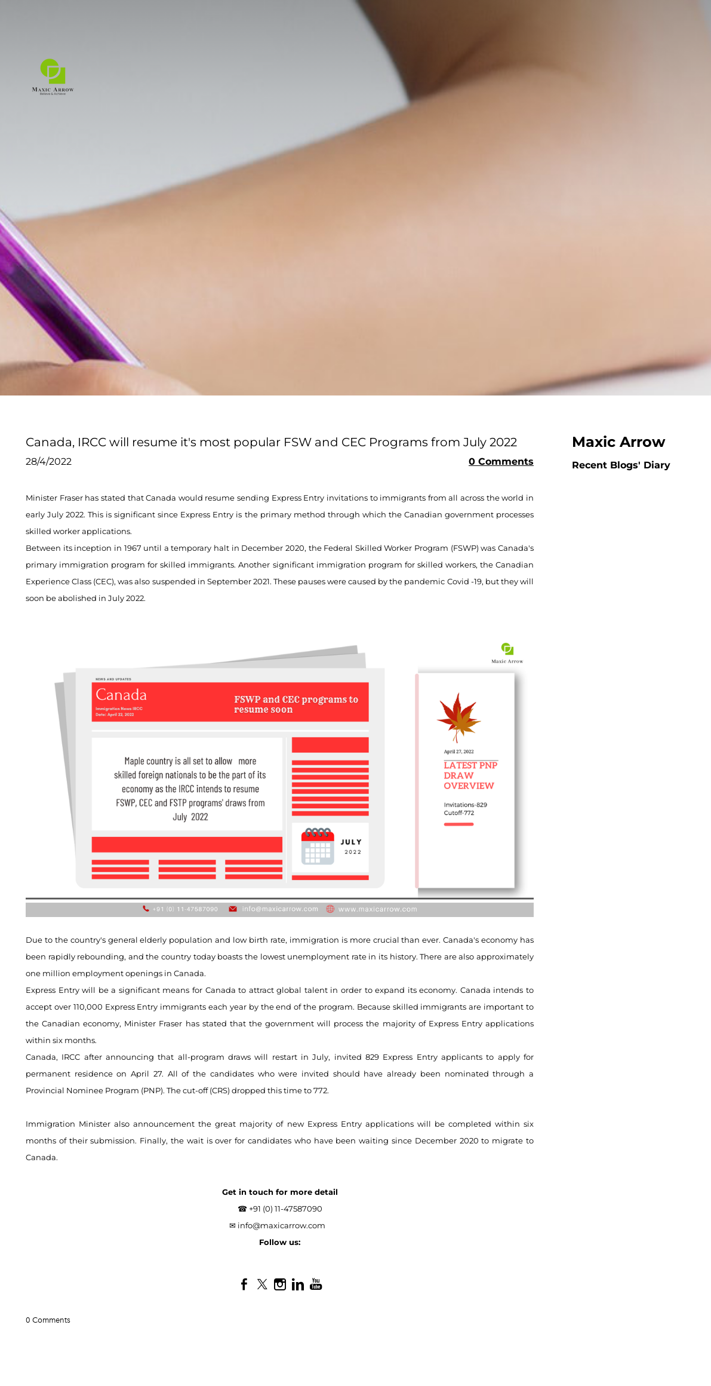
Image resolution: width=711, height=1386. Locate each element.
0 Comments (501, 461)
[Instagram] (280, 1284)
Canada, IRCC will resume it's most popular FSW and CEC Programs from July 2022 (271, 442)
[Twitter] (262, 1284)
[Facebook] (244, 1284)
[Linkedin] (298, 1284)
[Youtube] (316, 1284)
